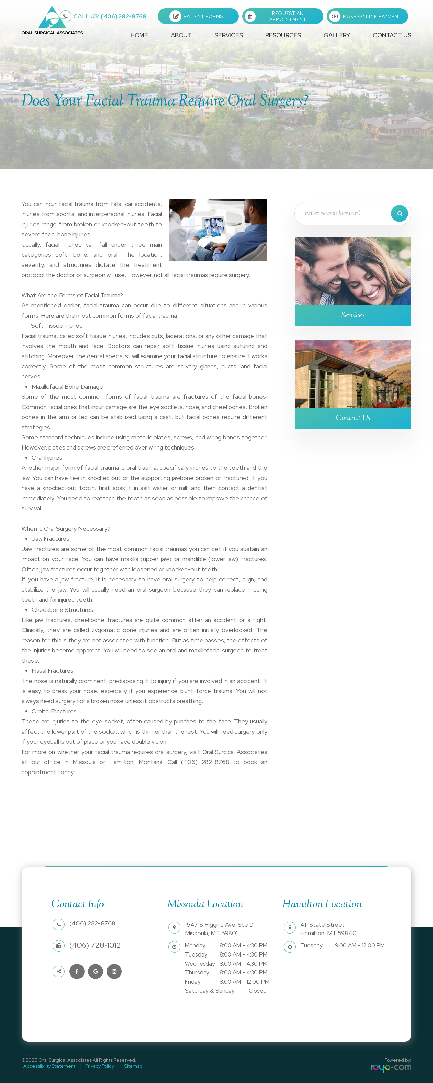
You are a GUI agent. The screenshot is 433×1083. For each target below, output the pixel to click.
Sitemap (125, 1066)
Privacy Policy (95, 1066)
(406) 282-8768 (110, 16)
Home (139, 35)
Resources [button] (283, 35)
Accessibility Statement (48, 1066)
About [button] (181, 35)
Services (353, 315)
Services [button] (228, 35)
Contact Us (392, 35)
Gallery (337, 35)
